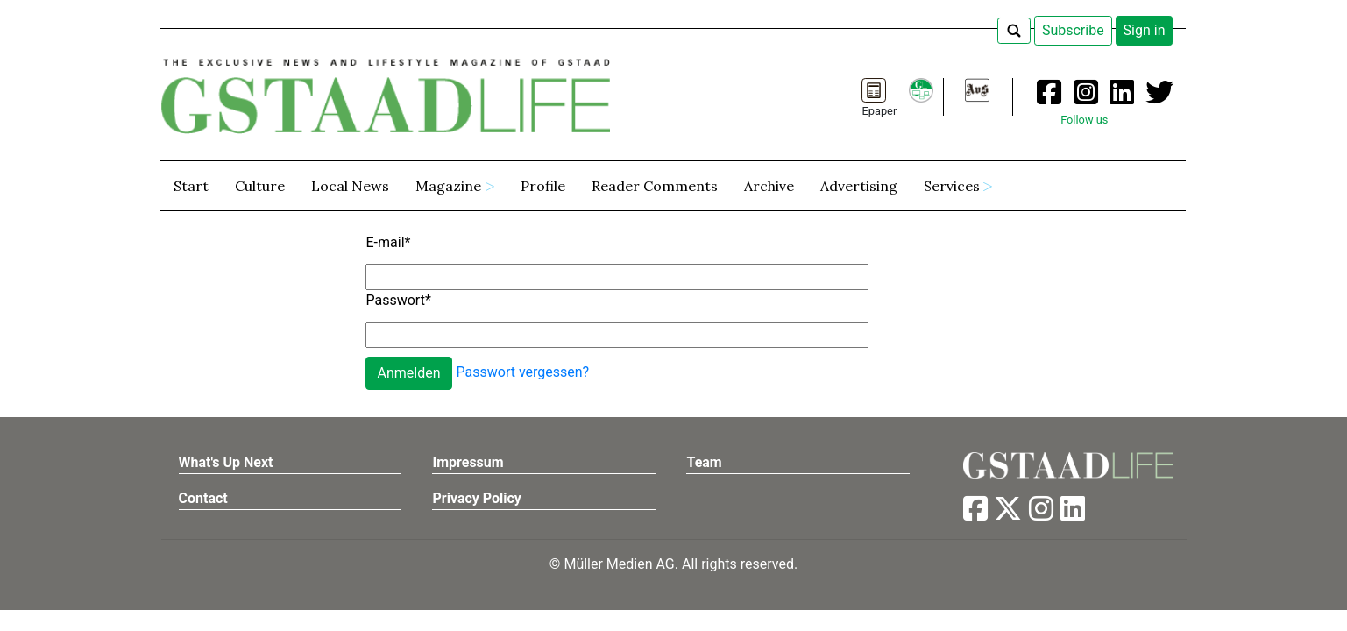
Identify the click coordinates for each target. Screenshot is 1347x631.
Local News (350, 186)
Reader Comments (655, 186)
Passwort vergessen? (523, 372)
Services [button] (952, 186)
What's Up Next (226, 462)
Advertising (858, 186)
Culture (260, 186)
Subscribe (1073, 30)
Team (703, 462)
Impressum (467, 462)
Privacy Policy (476, 498)
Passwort (397, 300)
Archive (769, 186)
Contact (203, 498)
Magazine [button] (448, 186)
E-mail (387, 242)
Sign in (1145, 30)
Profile (543, 186)
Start (191, 186)
